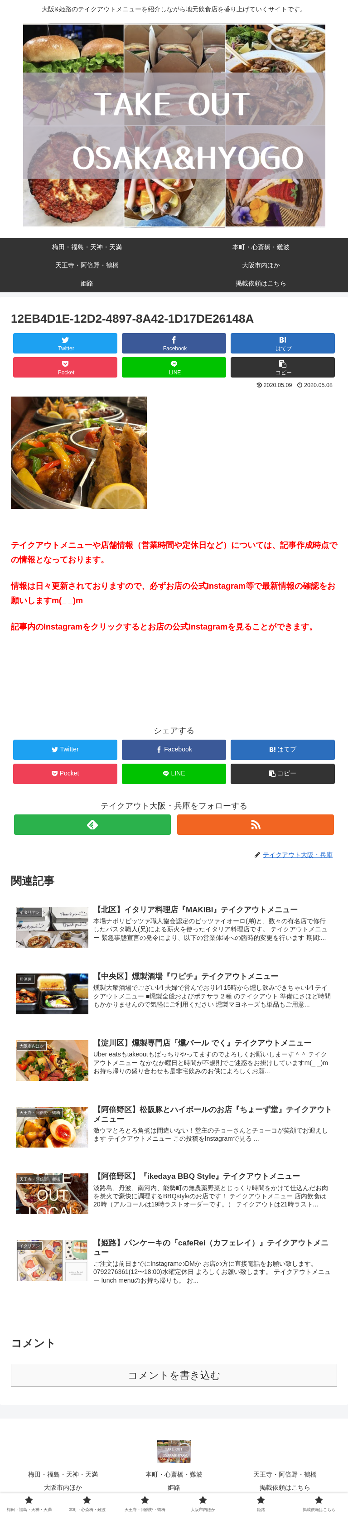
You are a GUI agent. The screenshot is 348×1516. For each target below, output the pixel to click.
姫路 (174, 1486)
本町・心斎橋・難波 (174, 1473)
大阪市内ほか (63, 1486)
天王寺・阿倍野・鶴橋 (285, 1473)
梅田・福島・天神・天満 (63, 1473)
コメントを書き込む (174, 1374)
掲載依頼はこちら (285, 1486)
